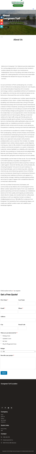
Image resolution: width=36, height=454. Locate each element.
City (2, 324)
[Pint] (8, 408)
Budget (3, 348)
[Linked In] (11, 408)
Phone (20, 308)
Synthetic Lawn (7, 338)
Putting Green (6, 336)
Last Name (21, 300)
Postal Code (21, 324)
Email (3, 308)
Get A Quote (5, 27)
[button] (33, 9)
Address (3, 316)
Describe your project (7, 355)
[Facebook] (2, 408)
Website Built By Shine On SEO (28, 451)
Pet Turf (5, 341)
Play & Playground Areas (9, 344)
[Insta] (5, 408)
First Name (4, 300)
